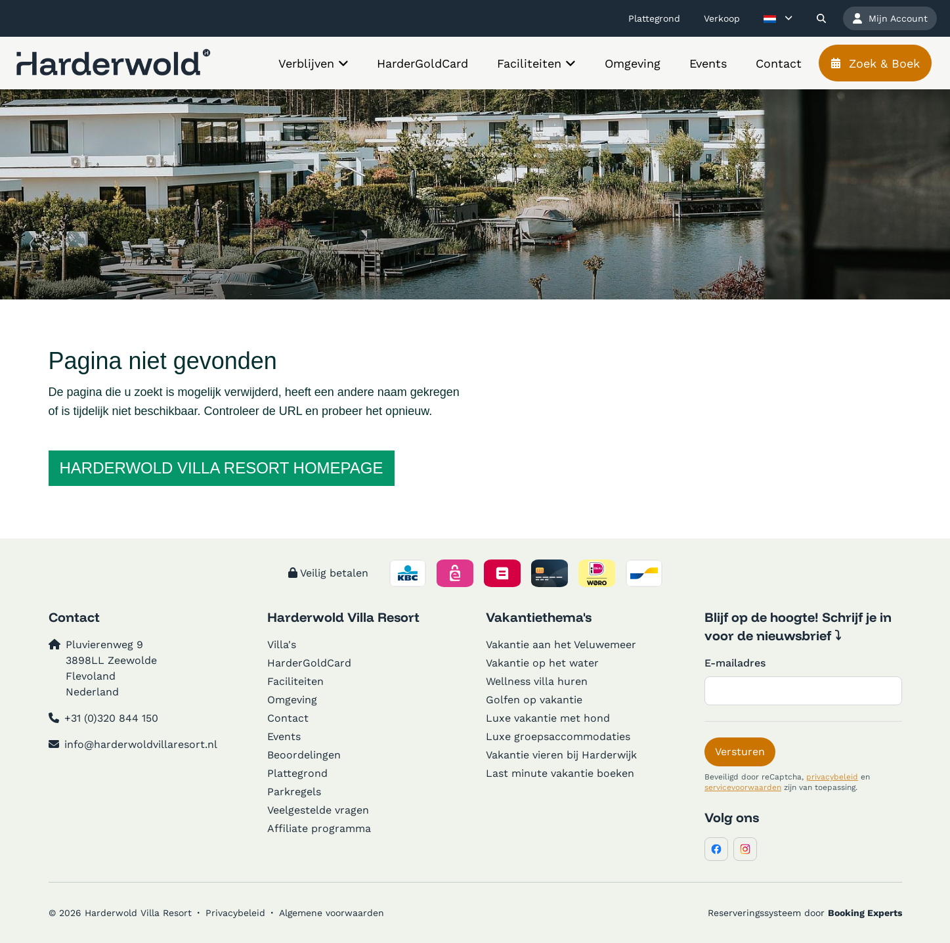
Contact (288, 718)
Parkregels (294, 791)
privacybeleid (832, 776)
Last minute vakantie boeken (560, 773)
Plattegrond (297, 773)
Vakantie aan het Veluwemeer (561, 644)
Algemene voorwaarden (331, 913)
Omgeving (292, 699)
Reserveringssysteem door (805, 913)
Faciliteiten (295, 681)
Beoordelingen (304, 755)
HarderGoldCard (309, 663)
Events (284, 736)
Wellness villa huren (537, 681)
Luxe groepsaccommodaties (558, 736)
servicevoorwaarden (742, 787)
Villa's (281, 644)
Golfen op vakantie (534, 699)
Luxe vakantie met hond (548, 718)
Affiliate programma (319, 828)
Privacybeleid (235, 913)
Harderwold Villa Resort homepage (221, 468)
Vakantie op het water (542, 663)
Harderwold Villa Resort (343, 617)
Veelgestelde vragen (318, 810)
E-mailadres (735, 663)
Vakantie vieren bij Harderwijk (561, 755)
